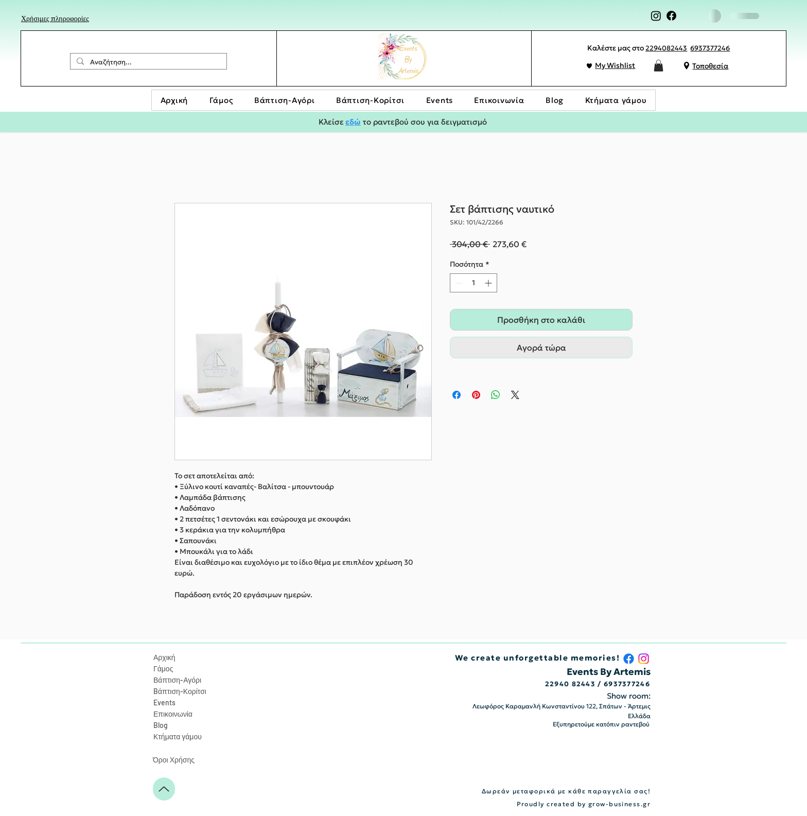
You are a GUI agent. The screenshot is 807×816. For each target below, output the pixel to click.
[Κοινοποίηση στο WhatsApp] (495, 395)
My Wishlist (615, 65)
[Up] (164, 789)
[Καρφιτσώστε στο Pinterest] (476, 395)
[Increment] (489, 283)
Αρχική (164, 657)
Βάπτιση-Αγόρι (177, 679)
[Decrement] (457, 283)
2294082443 (666, 48)
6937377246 (710, 48)
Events (164, 702)
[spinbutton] (473, 283)
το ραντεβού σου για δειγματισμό (424, 122)
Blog (160, 725)
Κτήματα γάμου (177, 736)
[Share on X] (515, 395)
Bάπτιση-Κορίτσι (179, 691)
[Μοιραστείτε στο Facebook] (456, 395)
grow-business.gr (619, 804)
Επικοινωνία (172, 713)
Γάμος (163, 668)
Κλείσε (332, 122)
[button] (658, 66)
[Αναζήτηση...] (147, 62)
